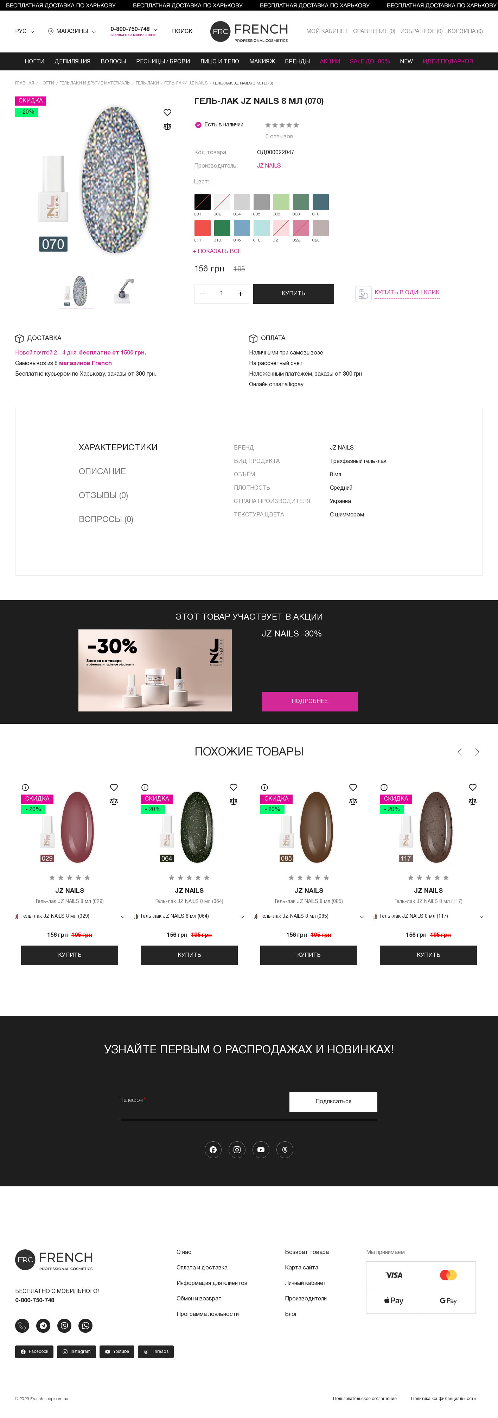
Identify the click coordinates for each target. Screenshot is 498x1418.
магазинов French (85, 363)
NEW (408, 61)
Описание (102, 472)
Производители (306, 1301)
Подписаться (333, 1104)
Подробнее (310, 701)
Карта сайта (301, 1270)
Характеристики (118, 448)
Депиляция (71, 61)
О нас (184, 1255)
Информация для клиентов (212, 1286)
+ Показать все (217, 251)
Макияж (262, 61)
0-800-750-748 (129, 29)
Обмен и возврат (199, 1301)
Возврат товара (307, 1255)
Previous (460, 752)
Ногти (32, 61)
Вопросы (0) (106, 520)
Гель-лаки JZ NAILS (186, 83)
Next (476, 752)
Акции (331, 61)
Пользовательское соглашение (365, 1401)
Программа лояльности (208, 1317)
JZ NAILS (269, 166)
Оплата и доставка (202, 1270)
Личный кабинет (305, 1286)
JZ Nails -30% (292, 634)
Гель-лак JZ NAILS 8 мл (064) (189, 896)
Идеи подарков (450, 61)
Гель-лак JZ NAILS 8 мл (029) (69, 896)
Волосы (111, 61)
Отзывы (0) (103, 496)
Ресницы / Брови (162, 61)
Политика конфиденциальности (443, 1401)
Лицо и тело (218, 61)
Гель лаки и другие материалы (94, 83)
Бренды (297, 61)
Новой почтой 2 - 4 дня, (80, 353)
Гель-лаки (147, 83)
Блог (291, 1317)
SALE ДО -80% (371, 61)
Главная (24, 83)
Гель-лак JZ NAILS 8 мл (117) (428, 896)
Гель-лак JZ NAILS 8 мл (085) (308, 896)
